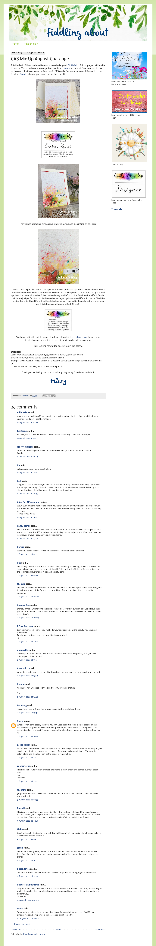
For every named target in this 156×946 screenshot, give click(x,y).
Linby (20, 830)
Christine (21, 790)
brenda (21, 684)
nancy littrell (23, 526)
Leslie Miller (23, 745)
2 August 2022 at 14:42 (27, 697)
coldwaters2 (23, 766)
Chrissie (21, 584)
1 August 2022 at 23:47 (27, 539)
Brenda (23, 74)
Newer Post (17, 930)
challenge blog (81, 337)
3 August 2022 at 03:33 (27, 800)
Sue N (20, 721)
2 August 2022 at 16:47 (27, 713)
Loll (19, 481)
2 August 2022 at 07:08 (28, 618)
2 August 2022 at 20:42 (28, 781)
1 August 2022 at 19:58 (27, 438)
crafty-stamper (25, 447)
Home (15, 44)
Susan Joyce (23, 869)
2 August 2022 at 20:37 (27, 758)
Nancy (67, 68)
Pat (19, 563)
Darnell (21, 808)
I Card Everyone (25, 626)
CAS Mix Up (73, 65)
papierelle (22, 650)
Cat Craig (22, 705)
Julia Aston (23, 413)
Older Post (100, 930)
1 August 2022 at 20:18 (27, 457)
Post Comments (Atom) (34, 934)
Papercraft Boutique (28, 885)
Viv (18, 465)
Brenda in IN (23, 669)
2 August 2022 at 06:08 (28, 597)
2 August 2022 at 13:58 (27, 676)
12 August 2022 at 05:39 (28, 900)
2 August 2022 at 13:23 (27, 660)
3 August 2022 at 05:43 (27, 821)
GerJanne (22, 431)
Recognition (31, 44)
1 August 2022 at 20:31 (27, 473)
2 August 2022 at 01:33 (27, 575)
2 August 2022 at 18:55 (27, 736)
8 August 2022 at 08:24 (28, 839)
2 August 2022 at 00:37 (28, 554)
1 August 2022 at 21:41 (27, 518)
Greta (20, 909)
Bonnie (20, 547)
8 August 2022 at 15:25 (27, 876)
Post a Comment (22, 924)
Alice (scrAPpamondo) (28, 502)
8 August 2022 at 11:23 (27, 861)
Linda (20, 848)
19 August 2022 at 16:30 (28, 919)
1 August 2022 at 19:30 (27, 423)
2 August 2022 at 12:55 (27, 642)
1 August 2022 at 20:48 (27, 494)
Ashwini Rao (23, 605)
